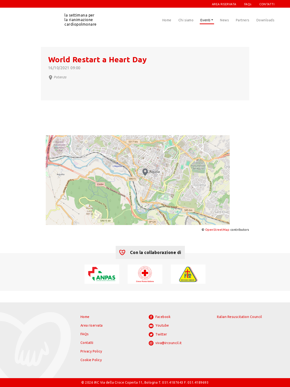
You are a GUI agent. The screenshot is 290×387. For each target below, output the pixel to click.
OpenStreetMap (217, 229)
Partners (243, 20)
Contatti (86, 343)
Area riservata (91, 325)
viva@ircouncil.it (165, 343)
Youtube (159, 325)
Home (166, 20)
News (224, 20)
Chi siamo (186, 20)
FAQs (247, 4)
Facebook (160, 317)
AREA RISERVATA (224, 4)
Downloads (265, 20)
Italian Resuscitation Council (239, 317)
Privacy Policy (91, 351)
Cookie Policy (91, 360)
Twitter (158, 334)
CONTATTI (266, 4)
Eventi (205, 20)
